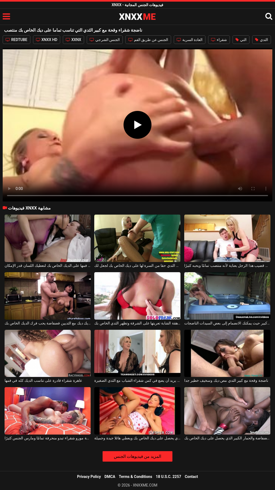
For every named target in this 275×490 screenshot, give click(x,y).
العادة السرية (189, 40)
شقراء (219, 40)
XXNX (73, 40)
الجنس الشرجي (105, 40)
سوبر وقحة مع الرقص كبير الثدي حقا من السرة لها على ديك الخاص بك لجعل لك (137, 265)
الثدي (261, 40)
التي (241, 40)
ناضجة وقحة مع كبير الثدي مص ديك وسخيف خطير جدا (226, 380)
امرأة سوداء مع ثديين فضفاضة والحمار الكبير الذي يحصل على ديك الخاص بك (227, 438)
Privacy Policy (89, 476)
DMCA (109, 476)
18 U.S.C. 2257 (168, 476)
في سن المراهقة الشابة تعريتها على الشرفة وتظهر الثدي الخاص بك (137, 323)
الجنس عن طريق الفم (148, 40)
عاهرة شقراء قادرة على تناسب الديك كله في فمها (43, 380)
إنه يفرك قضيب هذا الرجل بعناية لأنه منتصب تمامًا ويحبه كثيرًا (227, 265)
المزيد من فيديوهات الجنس (137, 456)
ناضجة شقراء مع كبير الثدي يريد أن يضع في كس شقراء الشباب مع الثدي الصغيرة (137, 380)
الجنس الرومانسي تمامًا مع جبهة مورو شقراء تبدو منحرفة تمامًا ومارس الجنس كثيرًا (48, 438)
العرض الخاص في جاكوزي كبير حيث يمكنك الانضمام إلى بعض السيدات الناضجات (227, 323)
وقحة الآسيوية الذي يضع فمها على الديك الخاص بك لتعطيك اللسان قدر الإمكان (48, 265)
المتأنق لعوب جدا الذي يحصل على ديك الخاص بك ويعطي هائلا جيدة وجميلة (137, 438)
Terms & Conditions (135, 476)
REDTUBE (16, 40)
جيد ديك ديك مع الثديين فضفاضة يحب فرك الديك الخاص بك (48, 323)
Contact (191, 476)
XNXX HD (46, 40)
